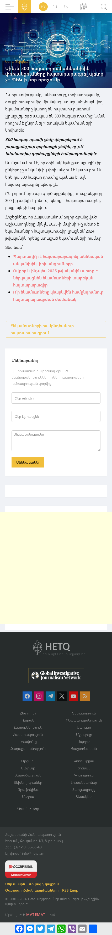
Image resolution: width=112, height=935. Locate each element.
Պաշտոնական (84, 748)
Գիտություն (84, 775)
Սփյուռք (28, 767)
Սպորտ (83, 741)
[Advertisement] (56, 568)
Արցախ (28, 760)
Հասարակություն (28, 734)
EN (66, 6)
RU (54, 6)
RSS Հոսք (70, 890)
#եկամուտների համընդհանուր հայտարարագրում (42, 329)
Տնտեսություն (84, 713)
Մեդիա (28, 796)
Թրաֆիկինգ (28, 789)
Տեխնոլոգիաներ (28, 782)
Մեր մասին (15, 883)
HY (43, 6)
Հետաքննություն (28, 727)
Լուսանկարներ (84, 782)
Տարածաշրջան (27, 775)
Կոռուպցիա (84, 760)
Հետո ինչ (28, 713)
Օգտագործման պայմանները (31, 890)
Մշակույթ (84, 734)
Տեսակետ (84, 796)
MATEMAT (35, 914)
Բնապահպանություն (84, 720)
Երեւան (83, 767)
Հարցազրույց (83, 789)
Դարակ (28, 720)
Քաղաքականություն (28, 748)
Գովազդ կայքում (44, 883)
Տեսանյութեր (28, 808)
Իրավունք (28, 741)
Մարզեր (84, 727)
